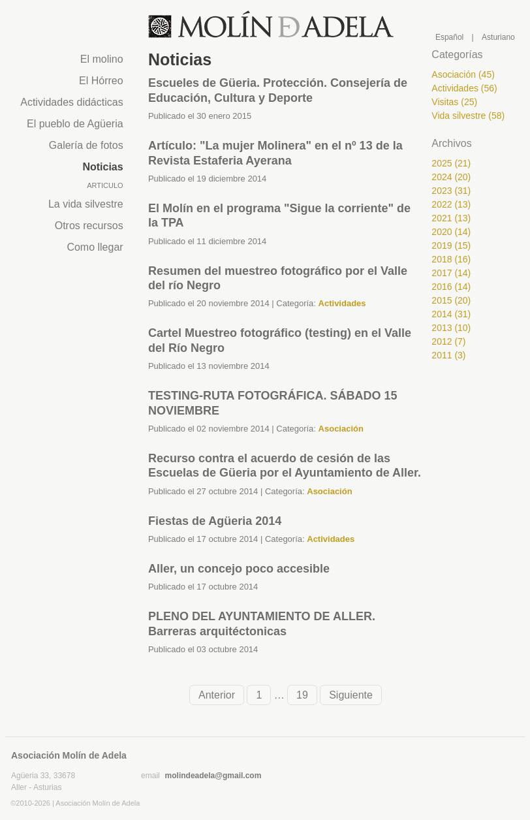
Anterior (216, 695)
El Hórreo (101, 80)
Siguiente (351, 695)
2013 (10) (451, 328)
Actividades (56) (464, 88)
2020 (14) (451, 232)
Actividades (342, 303)
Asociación (341, 429)
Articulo (105, 185)
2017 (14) (451, 273)
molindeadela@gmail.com (213, 775)
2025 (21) (451, 163)
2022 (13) (451, 204)
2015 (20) (451, 300)
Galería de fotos (86, 145)
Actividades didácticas (71, 102)
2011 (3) (448, 355)
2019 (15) (451, 245)
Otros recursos (89, 225)
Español (449, 37)
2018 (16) (451, 259)
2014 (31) (451, 314)
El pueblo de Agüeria (75, 123)
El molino (101, 59)
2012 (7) (448, 341)
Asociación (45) (463, 74)
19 (302, 695)
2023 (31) (451, 190)
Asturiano (498, 37)
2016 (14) (451, 286)
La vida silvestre (85, 204)
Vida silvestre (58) (468, 115)
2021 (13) (451, 218)
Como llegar (95, 247)
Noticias (102, 166)
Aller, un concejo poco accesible (239, 568)
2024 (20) (451, 177)
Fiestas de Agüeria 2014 (214, 521)
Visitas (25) (454, 102)
